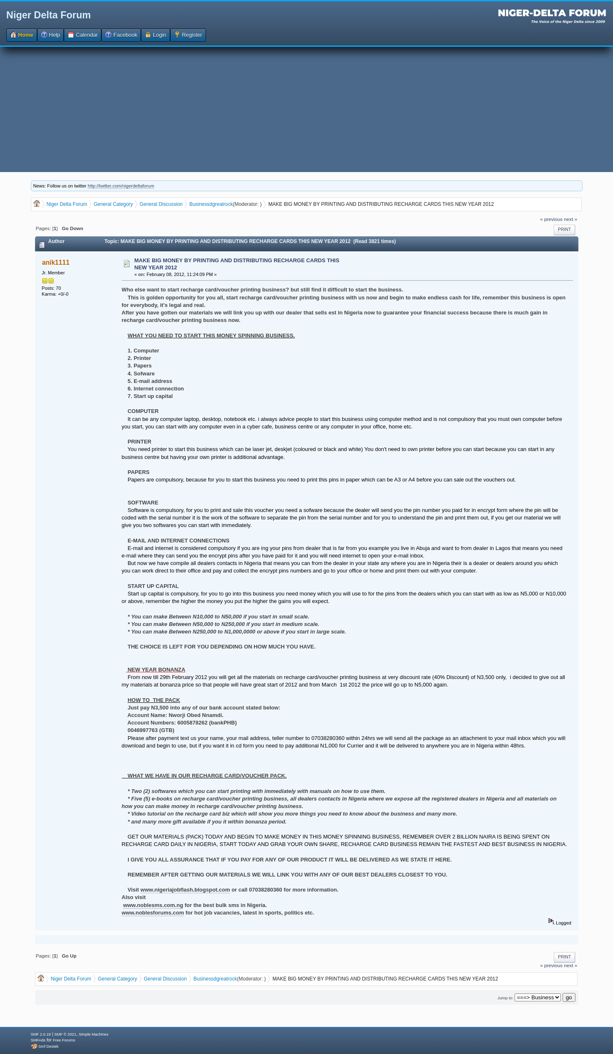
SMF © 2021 (65, 1034)
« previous (551, 219)
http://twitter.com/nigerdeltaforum (121, 185)
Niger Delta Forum (48, 15)
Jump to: (505, 998)
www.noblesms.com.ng (153, 905)
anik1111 (56, 262)
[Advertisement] (306, 109)
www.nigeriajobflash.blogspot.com (185, 890)
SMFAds (38, 1040)
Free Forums (64, 1040)
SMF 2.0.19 (41, 1034)
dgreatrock (221, 204)
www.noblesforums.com (153, 913)
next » (570, 219)
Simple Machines (93, 1034)
